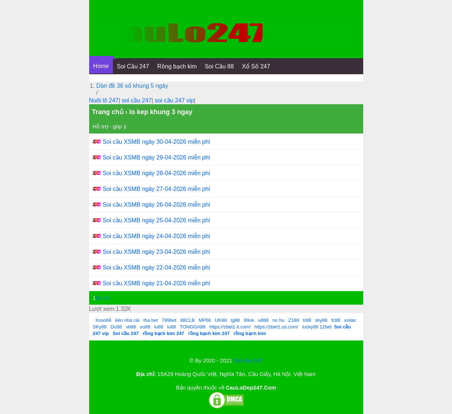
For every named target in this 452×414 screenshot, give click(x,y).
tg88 (235, 320)
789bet (169, 320)
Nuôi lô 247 (104, 100)
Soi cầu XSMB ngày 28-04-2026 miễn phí (156, 173)
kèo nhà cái (127, 320)
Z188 (293, 320)
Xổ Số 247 (256, 66)
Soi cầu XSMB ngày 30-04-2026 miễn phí (156, 142)
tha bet (150, 320)
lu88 (158, 327)
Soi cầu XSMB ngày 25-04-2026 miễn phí (156, 220)
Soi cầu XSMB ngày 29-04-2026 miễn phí (156, 157)
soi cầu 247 (137, 100)
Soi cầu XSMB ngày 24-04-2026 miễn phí (156, 236)
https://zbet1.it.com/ (230, 327)
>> (106, 298)
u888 (263, 320)
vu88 (145, 327)
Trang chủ (108, 112)
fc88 (336, 320)
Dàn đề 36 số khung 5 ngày (132, 86)
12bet (326, 327)
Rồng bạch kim (177, 66)
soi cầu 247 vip (174, 100)
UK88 (221, 320)
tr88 (307, 320)
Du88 (116, 327)
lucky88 (310, 327)
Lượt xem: (102, 309)
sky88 (321, 320)
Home (101, 66)
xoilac (350, 320)
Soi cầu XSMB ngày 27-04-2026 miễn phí (156, 189)
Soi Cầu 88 (219, 66)
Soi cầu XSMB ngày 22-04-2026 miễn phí (156, 267)
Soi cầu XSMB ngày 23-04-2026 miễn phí (156, 252)
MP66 (205, 320)
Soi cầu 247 (248, 360)
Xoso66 (103, 320)
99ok (249, 320)
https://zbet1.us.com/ (277, 327)
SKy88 (100, 327)
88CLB (187, 320)
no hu (279, 320)
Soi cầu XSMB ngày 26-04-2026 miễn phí (156, 205)
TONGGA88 (193, 327)
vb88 (131, 327)
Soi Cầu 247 (133, 66)
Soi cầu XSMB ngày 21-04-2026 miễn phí (156, 283)
